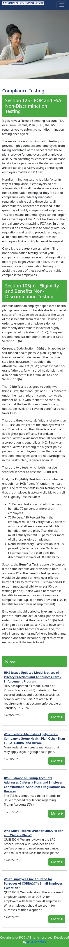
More (57, 716)
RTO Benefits (36, 942)
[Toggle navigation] (61, 5)
